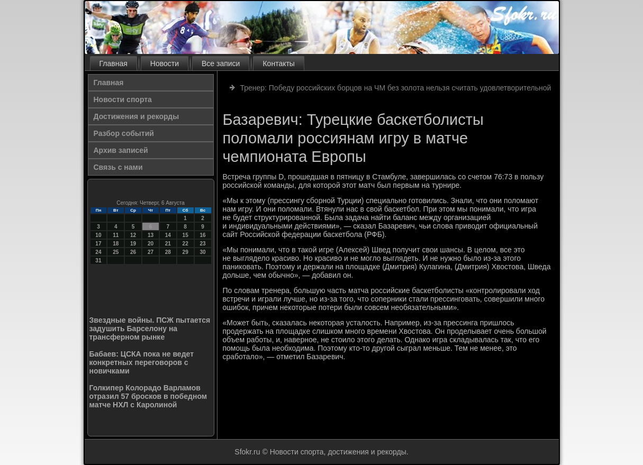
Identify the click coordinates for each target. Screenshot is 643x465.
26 (133, 252)
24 (98, 252)
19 (133, 244)
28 (168, 252)
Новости (164, 63)
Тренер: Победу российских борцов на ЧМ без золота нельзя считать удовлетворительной (395, 88)
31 (98, 260)
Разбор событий (124, 133)
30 (202, 252)
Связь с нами (118, 167)
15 (185, 235)
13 (150, 235)
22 (185, 244)
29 (185, 252)
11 (116, 235)
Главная (113, 63)
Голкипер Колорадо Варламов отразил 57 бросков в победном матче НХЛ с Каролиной (148, 396)
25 (116, 252)
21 (168, 244)
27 (150, 252)
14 (168, 235)
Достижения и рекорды (136, 116)
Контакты (278, 63)
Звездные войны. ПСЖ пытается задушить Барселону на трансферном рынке (150, 328)
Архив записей (121, 150)
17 (98, 244)
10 (98, 235)
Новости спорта (123, 99)
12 (133, 235)
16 (202, 235)
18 (116, 244)
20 (150, 244)
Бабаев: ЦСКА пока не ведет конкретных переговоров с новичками (141, 362)
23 (202, 244)
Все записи (221, 63)
